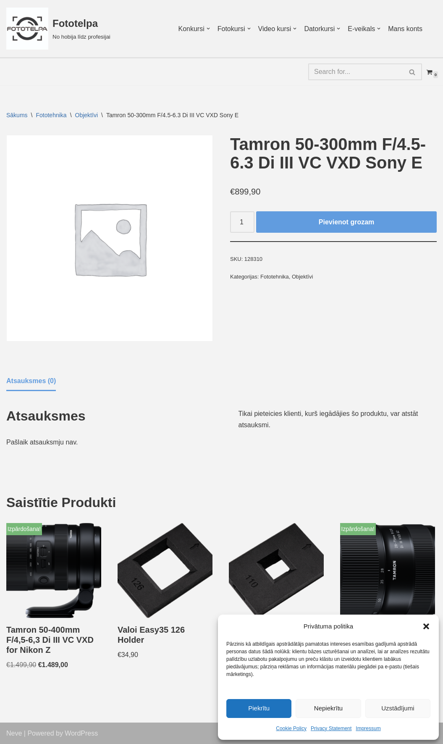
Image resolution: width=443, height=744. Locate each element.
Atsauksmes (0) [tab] (31, 380)
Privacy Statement (331, 728)
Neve (14, 733)
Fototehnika (51, 115)
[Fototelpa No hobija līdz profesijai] (58, 29)
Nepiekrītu (328, 708)
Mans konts (405, 28)
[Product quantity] (242, 222)
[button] (426, 626)
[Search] (355, 71)
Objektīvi (86, 115)
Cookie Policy (291, 728)
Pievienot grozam (346, 222)
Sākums (17, 115)
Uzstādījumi (397, 708)
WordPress (81, 733)
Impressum (368, 728)
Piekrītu (259, 708)
